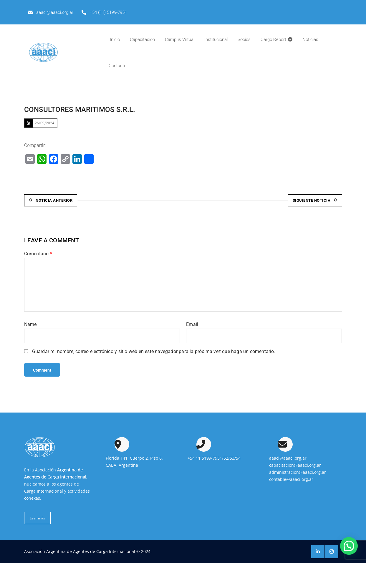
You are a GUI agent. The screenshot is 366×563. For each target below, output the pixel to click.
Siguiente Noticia (315, 200)
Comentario (38, 253)
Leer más (37, 517)
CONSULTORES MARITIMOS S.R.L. (79, 109)
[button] (349, 546)
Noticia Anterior (51, 200)
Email (192, 324)
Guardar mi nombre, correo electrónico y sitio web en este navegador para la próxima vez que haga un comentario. (153, 351)
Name (30, 324)
